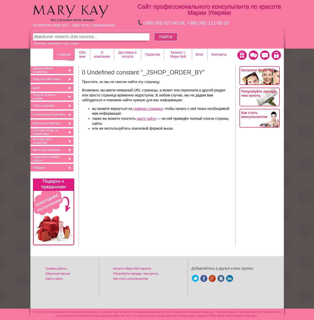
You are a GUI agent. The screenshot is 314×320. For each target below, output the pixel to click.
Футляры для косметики (42, 141)
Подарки (39, 167)
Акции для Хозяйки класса (46, 158)
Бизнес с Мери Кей (178, 54)
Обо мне (82, 54)
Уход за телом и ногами (44, 96)
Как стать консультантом (254, 115)
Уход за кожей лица (47, 79)
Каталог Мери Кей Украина (132, 268)
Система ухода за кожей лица (45, 132)
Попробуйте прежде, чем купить (259, 93)
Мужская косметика (47, 123)
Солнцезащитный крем (49, 114)
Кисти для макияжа (46, 150)
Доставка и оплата (127, 54)
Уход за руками (43, 105)
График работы (56, 268)
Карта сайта (54, 279)
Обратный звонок (58, 273)
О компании (102, 54)
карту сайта (146, 118)
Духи (36, 88)
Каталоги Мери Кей (258, 70)
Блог (200, 54)
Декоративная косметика (43, 70)
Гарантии (152, 54)
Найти (165, 36)
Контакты (219, 54)
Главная (64, 54)
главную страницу (147, 109)
